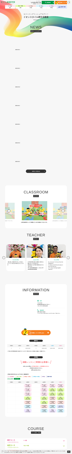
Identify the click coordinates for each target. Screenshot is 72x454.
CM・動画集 (43, 436)
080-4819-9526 (41, 200)
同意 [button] (69, 451)
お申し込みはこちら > (36, 258)
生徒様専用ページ (50, 436)
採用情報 (61, 436)
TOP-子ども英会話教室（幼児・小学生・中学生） (36, 431)
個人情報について (12, 436)
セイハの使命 (23, 436)
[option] (36, 100)
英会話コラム (37, 436)
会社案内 (18, 436)
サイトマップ (56, 436)
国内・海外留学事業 (30, 436)
